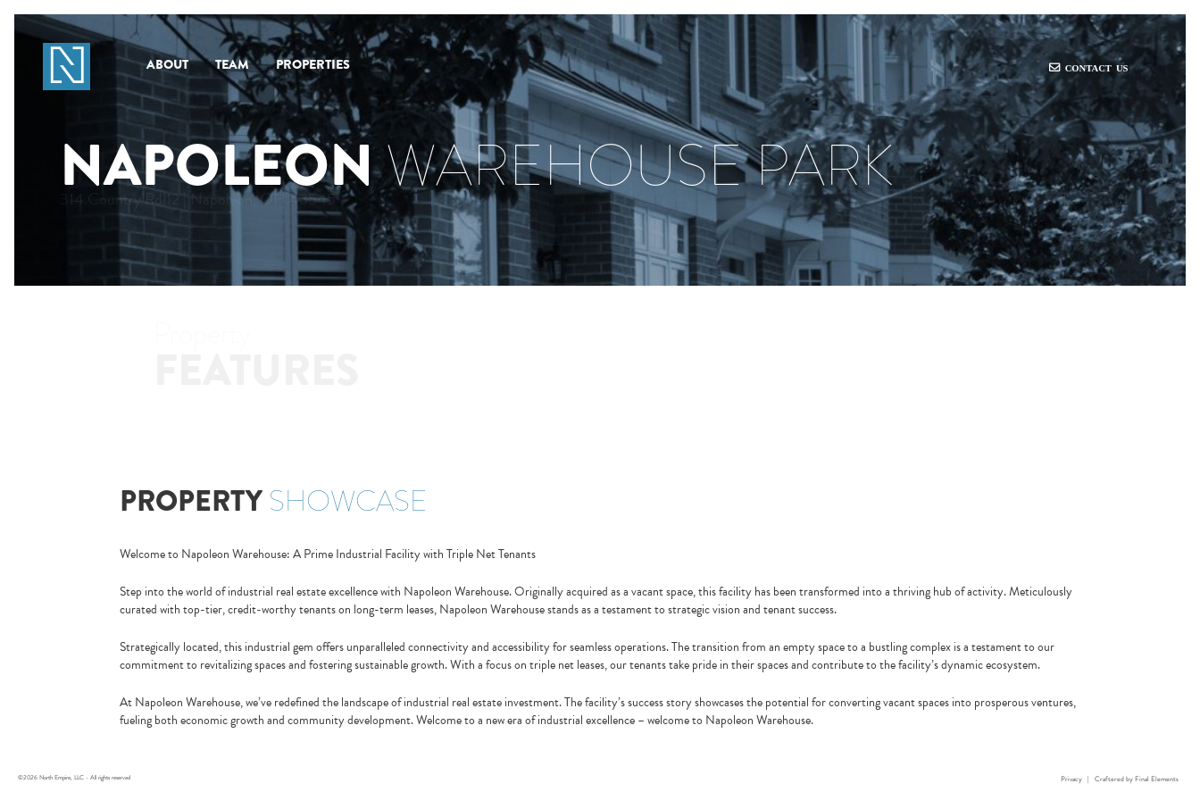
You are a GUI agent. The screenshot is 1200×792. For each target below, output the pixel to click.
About (167, 64)
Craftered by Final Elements (1137, 779)
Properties (313, 64)
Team (232, 64)
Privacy (1071, 779)
